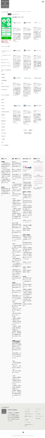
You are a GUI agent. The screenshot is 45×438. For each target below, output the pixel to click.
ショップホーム (28, 409)
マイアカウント (38, 409)
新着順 (22, 17)
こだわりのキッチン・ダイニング (21, 11)
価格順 (19, 17)
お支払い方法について (29, 413)
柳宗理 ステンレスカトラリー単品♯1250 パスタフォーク (38, 29)
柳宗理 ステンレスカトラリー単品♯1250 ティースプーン (17, 84)
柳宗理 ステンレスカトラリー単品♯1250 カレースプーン (17, 57)
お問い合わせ (27, 411)
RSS (36, 418)
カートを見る (38, 413)
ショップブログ (28, 422)
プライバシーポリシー (40, 416)
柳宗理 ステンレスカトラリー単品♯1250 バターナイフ (17, 112)
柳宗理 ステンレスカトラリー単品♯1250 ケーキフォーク (27, 84)
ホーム (14, 11)
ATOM (39, 418)
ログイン (37, 411)
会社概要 (26, 419)
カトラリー (29, 11)
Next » (30, 130)
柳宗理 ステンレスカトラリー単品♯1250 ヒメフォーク (38, 84)
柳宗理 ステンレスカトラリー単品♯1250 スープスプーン (27, 57)
